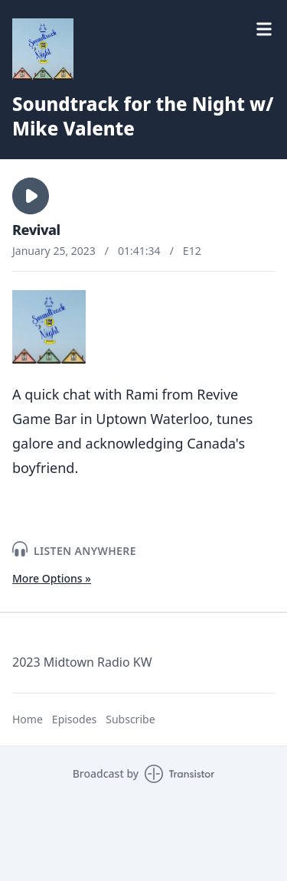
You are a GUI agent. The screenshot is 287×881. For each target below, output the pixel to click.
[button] (30, 196)
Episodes (74, 719)
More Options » (51, 578)
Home (27, 719)
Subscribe (130, 719)
